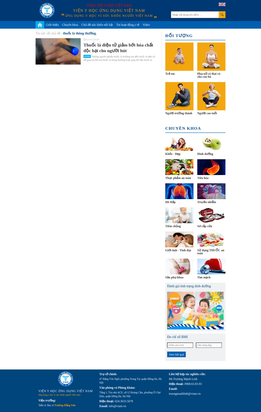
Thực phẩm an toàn (178, 178)
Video (146, 24)
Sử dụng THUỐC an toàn (210, 252)
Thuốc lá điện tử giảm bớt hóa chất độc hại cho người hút (118, 48)
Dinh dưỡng (205, 153)
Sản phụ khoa (174, 277)
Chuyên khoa (70, 24)
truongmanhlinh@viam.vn (185, 393)
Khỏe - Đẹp (173, 153)
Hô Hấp (170, 202)
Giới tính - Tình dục (178, 250)
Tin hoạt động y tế (127, 24)
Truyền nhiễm (206, 202)
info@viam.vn (117, 406)
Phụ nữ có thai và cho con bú (208, 75)
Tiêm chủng (173, 226)
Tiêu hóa (203, 178)
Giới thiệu (52, 24)
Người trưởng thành (178, 113)
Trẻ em (170, 73)
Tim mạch (203, 277)
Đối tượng (179, 35)
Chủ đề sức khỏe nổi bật (97, 24)
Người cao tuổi (207, 113)
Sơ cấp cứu (204, 226)
